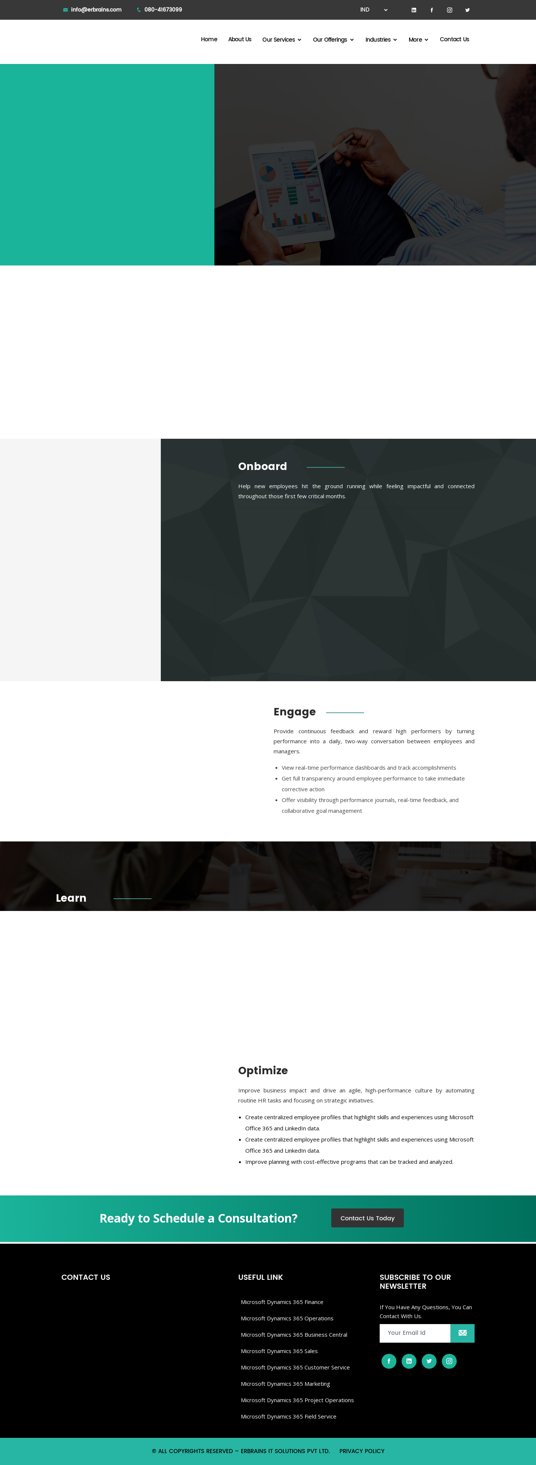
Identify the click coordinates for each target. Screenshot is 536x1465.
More (415, 40)
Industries (378, 40)
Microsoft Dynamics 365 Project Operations (297, 1400)
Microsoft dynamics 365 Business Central (294, 1334)
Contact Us (454, 39)
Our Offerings (330, 40)
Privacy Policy (362, 1451)
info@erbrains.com (96, 10)
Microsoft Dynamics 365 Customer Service (295, 1367)
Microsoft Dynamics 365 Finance (282, 1301)
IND (370, 10)
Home (209, 39)
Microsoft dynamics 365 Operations (287, 1318)
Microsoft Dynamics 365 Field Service (288, 1416)
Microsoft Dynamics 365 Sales (279, 1351)
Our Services (278, 40)
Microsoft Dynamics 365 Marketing (285, 1383)
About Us (240, 39)
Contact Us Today (368, 1218)
